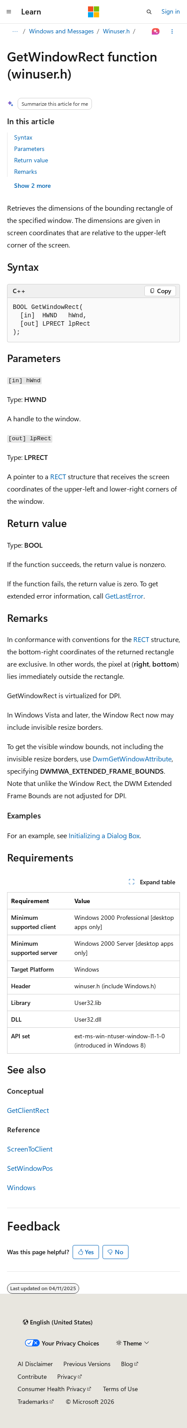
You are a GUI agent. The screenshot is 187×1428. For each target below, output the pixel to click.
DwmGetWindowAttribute (132, 758)
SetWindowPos (30, 1168)
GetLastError (124, 595)
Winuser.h (116, 31)
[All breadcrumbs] (14, 32)
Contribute (32, 1376)
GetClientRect (28, 1110)
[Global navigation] (9, 12)
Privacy (67, 1376)
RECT (58, 476)
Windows (21, 1187)
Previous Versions (86, 1364)
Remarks (25, 171)
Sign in (170, 11)
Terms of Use (120, 1389)
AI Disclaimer (35, 1364)
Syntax (23, 137)
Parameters (29, 148)
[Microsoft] (93, 12)
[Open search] (149, 12)
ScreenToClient (29, 1148)
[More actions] (172, 32)
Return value (31, 160)
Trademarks (33, 1401)
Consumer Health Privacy (52, 1389)
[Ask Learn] (156, 32)
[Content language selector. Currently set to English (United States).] (58, 1322)
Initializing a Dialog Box (104, 835)
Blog (127, 1364)
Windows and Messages (61, 31)
